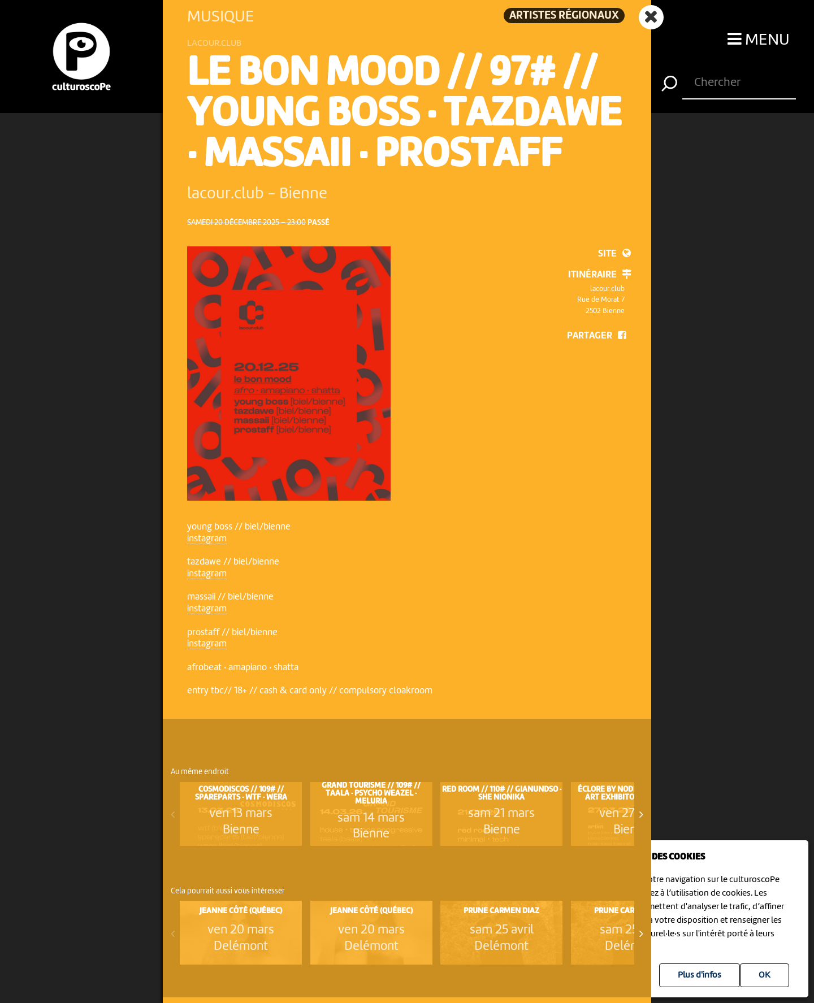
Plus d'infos (699, 975)
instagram (207, 539)
